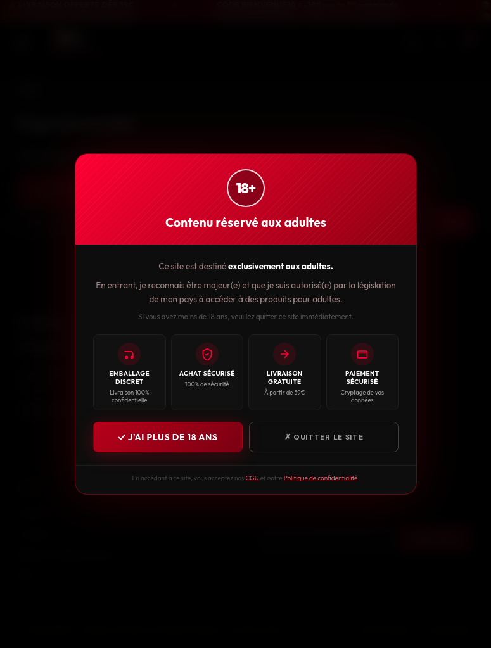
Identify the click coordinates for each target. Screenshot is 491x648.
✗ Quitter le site (323, 437)
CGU (251, 478)
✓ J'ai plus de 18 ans (167, 437)
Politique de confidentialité (320, 478)
